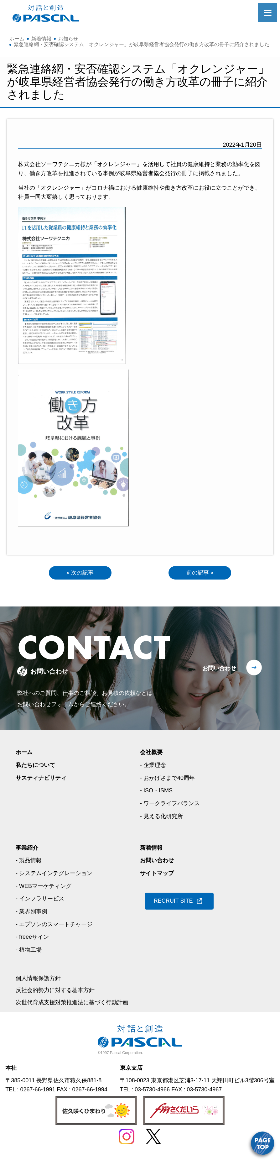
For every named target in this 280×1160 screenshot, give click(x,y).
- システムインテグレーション (54, 873)
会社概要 (151, 752)
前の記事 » (200, 573)
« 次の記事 (80, 573)
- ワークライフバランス (170, 803)
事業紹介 (27, 848)
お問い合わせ (219, 668)
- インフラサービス (40, 898)
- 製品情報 (29, 860)
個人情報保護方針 (38, 978)
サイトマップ (157, 873)
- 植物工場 (29, 950)
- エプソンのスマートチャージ (54, 924)
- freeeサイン (32, 937)
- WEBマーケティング (43, 886)
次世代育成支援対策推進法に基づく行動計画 (72, 1002)
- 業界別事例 (31, 911)
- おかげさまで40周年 (167, 778)
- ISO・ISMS (156, 790)
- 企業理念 (153, 765)
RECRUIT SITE (173, 901)
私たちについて (35, 765)
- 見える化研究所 (161, 816)
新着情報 (151, 848)
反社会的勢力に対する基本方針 (55, 990)
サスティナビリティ (41, 778)
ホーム (24, 752)
